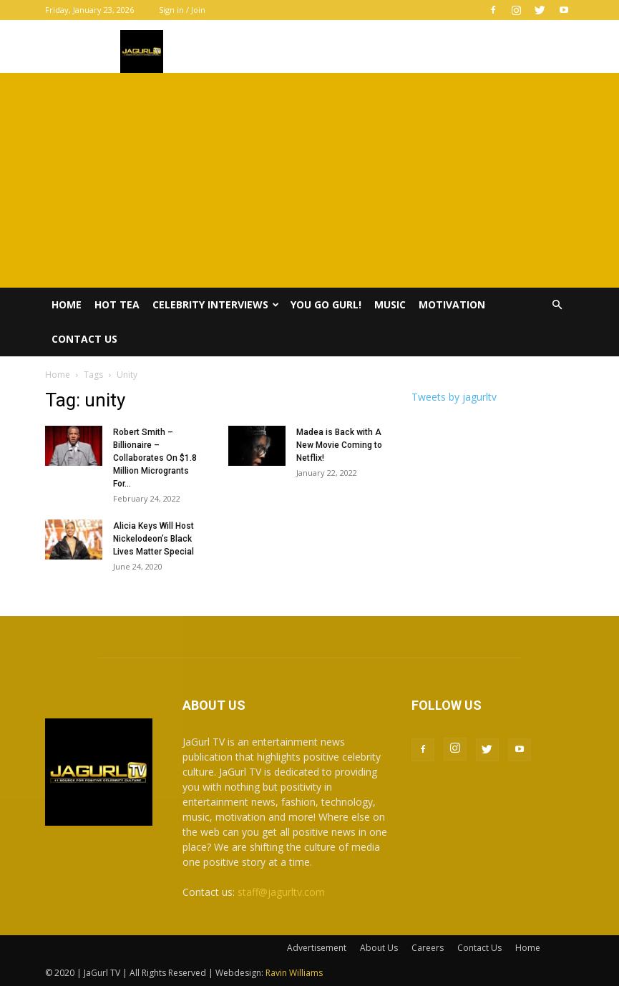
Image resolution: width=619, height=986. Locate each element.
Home (67, 304)
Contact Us (84, 339)
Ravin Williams (295, 973)
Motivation (452, 304)
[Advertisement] (309, 180)
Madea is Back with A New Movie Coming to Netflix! (339, 445)
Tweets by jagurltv (454, 397)
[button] (557, 305)
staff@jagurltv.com (281, 892)
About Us (379, 948)
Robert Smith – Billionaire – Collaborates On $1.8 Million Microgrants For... (155, 458)
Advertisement (316, 948)
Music (390, 304)
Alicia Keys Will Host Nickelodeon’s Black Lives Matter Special (153, 539)
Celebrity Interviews (215, 304)
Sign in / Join (182, 9)
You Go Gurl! (326, 304)
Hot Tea (117, 304)
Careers (427, 948)
